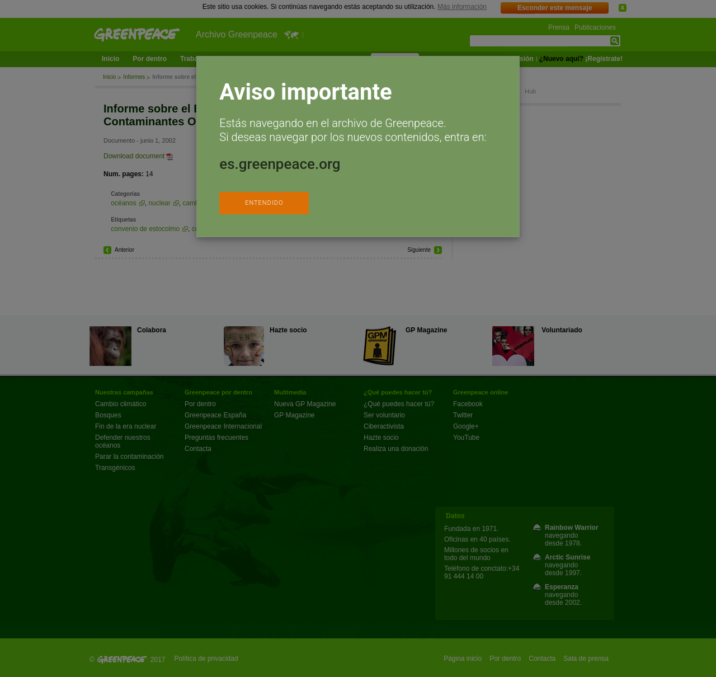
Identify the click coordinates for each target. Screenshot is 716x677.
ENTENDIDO (264, 202)
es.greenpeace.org (279, 164)
